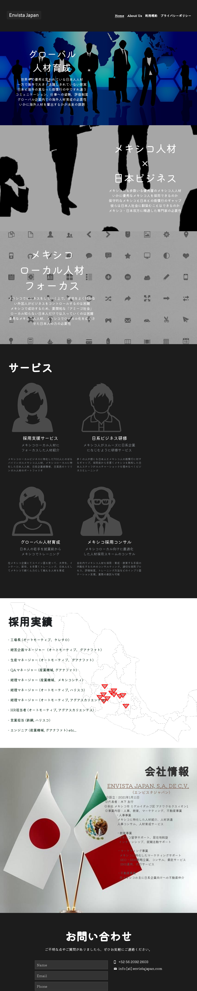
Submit (71, 942)
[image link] (24, 15)
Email (42, 892)
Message (44, 915)
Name (42, 882)
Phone (42, 903)
